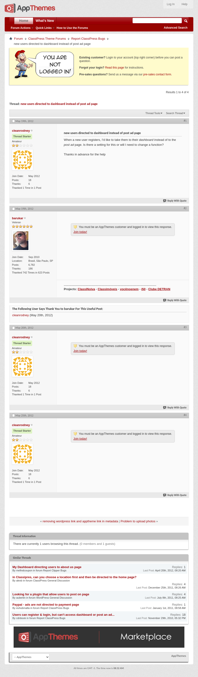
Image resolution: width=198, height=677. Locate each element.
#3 (185, 327)
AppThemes (178, 656)
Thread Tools (152, 113)
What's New (45, 21)
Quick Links (44, 28)
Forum (18, 38)
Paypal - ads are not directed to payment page (45, 604)
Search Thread (174, 113)
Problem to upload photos (138, 521)
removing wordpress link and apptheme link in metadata (80, 521)
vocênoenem (129, 289)
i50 (143, 289)
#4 (185, 415)
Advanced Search (175, 27)
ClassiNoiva (86, 289)
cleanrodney (20, 315)
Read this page (114, 67)
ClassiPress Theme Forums (47, 38)
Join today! (80, 232)
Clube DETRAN (159, 289)
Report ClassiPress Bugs (88, 38)
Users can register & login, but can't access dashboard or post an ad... (63, 614)
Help (184, 4)
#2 (185, 208)
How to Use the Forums (72, 28)
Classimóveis (107, 289)
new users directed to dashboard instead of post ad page (59, 104)
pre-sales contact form (157, 74)
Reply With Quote (175, 200)
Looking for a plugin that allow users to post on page (50, 594)
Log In (171, 4)
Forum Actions (20, 28)
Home (23, 21)
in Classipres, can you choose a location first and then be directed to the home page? (74, 577)
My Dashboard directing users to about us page (46, 567)
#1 (185, 120)
